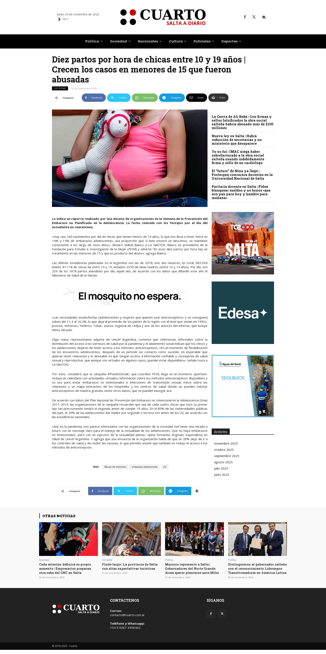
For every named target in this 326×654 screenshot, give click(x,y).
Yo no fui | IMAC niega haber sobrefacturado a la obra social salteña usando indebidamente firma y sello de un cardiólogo (238, 157)
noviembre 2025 (226, 443)
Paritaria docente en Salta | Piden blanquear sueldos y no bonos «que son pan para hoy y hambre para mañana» (241, 192)
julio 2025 (221, 468)
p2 (164, 467)
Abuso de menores (115, 467)
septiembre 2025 (226, 456)
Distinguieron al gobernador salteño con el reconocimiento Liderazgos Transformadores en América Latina (257, 570)
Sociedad (60, 88)
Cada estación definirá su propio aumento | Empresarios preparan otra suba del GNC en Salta (68, 568)
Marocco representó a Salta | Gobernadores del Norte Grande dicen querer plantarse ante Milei (193, 570)
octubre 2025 (224, 449)
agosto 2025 (223, 462)
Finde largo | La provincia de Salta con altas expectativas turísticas (128, 568)
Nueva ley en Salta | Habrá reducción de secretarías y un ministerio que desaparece (237, 140)
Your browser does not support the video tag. (243, 313)
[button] (264, 17)
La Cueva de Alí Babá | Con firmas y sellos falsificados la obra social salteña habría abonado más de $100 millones (242, 122)
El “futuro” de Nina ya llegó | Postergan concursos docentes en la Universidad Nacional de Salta (242, 175)
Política (169, 560)
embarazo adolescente (145, 467)
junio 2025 (221, 474)
